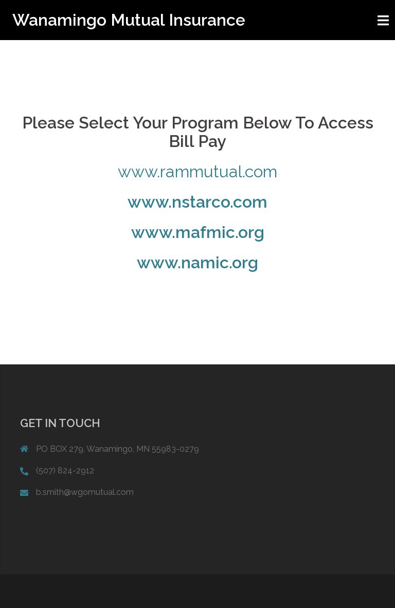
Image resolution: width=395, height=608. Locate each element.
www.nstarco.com (197, 201)
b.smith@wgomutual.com (85, 492)
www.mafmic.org (197, 232)
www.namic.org (197, 262)
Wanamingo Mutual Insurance (128, 19)
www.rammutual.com (197, 171)
